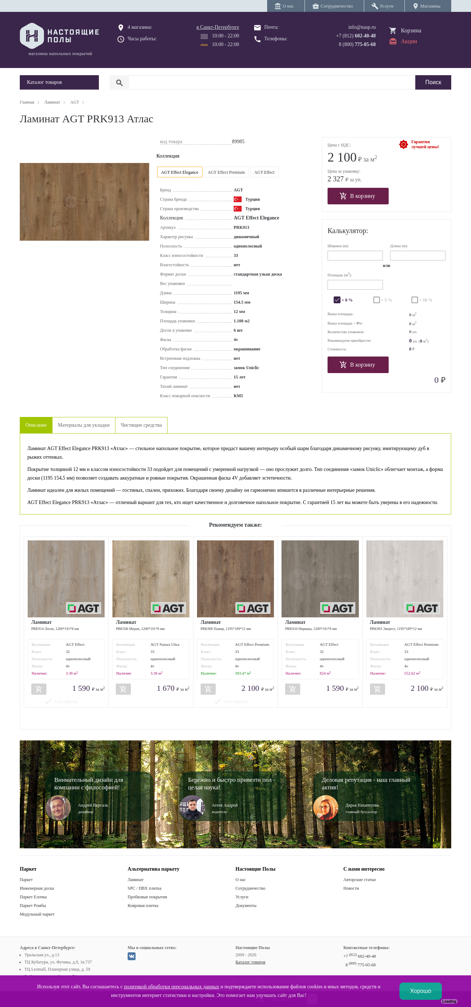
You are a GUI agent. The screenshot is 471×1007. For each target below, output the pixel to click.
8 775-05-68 (361, 964)
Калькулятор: (348, 231)
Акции (409, 41)
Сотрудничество (250, 888)
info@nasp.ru (362, 27)
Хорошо (420, 991)
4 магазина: (140, 27)
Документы (246, 905)
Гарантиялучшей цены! (425, 144)
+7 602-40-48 (359, 956)
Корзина (411, 30)
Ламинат (135, 879)
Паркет (26, 879)
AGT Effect (264, 172)
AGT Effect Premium (226, 172)
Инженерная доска (37, 888)
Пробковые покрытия (147, 896)
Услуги (242, 896)
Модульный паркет (37, 914)
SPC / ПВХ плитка (144, 888)
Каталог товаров (250, 962)
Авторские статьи (359, 879)
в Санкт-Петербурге (217, 27)
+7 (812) (356, 35)
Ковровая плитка (143, 905)
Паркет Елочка (33, 896)
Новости (351, 888)
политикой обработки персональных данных (171, 986)
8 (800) (357, 44)
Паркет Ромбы (33, 905)
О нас (241, 879)
